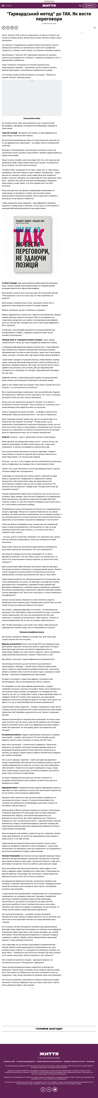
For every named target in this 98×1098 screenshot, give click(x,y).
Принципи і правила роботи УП (74, 1061)
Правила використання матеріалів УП (49, 1061)
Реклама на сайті (9, 1061)
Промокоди (90, 1061)
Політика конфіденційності (25, 1061)
